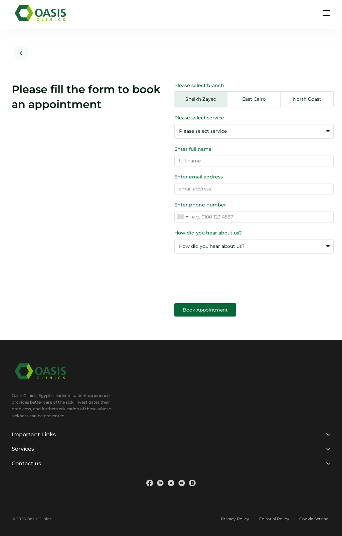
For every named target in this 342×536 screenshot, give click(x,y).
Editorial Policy (274, 518)
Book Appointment (205, 310)
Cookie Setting (314, 518)
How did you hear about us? (208, 233)
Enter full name (193, 149)
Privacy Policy (235, 518)
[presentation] (225, 273)
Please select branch (199, 85)
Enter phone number (200, 205)
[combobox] (182, 216)
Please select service (199, 118)
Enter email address (198, 177)
